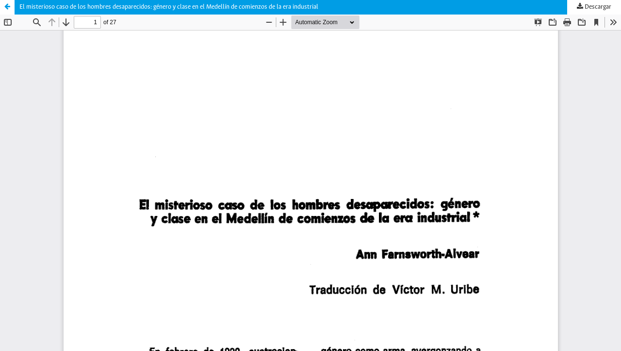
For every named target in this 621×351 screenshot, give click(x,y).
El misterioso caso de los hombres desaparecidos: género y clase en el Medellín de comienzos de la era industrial (168, 7)
